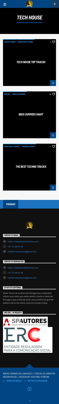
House (7, 94)
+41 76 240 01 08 (15, 246)
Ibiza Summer (19, 94)
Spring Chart (28, 146)
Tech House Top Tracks (30, 62)
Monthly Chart (25, 42)
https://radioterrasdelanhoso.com (23, 241)
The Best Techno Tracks (31, 166)
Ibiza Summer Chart (31, 114)
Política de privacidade (37, 381)
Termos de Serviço (14, 381)
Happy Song (9, 42)
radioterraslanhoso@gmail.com (22, 251)
